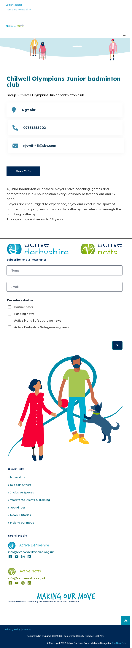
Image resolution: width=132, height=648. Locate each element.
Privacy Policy (12, 629)
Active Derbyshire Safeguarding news (41, 327)
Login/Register (14, 4)
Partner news (23, 307)
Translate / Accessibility (18, 9)
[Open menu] (124, 34)
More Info (23, 171)
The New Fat (119, 643)
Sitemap (26, 629)
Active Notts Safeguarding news (37, 320)
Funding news (24, 314)
